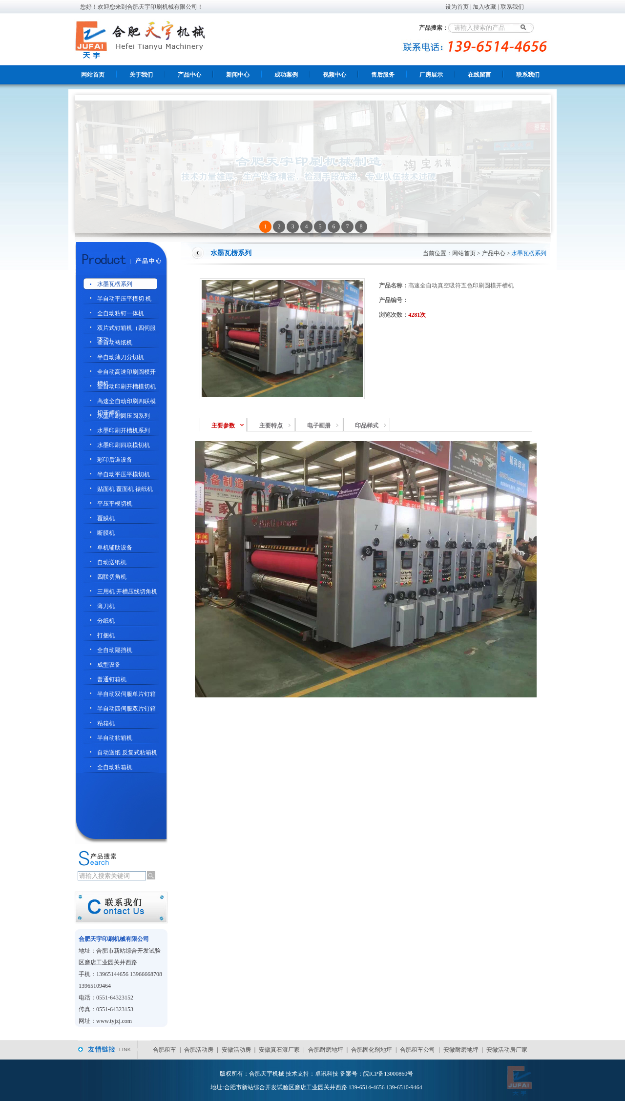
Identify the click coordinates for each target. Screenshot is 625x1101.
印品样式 (366, 425)
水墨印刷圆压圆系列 (123, 415)
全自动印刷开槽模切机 (126, 386)
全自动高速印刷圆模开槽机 (126, 373)
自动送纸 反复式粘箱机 (127, 752)
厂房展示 (431, 74)
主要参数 (223, 425)
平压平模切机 (114, 503)
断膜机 (106, 533)
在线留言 (479, 74)
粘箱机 (106, 723)
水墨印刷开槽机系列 (123, 430)
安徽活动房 (236, 1049)
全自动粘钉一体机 (120, 313)
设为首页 (457, 6)
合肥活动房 (198, 1049)
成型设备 (109, 664)
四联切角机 (111, 576)
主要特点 (271, 425)
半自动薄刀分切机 (120, 357)
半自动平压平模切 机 (124, 298)
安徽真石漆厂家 (279, 1049)
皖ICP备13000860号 (388, 1073)
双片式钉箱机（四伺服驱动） (126, 329)
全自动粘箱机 (114, 767)
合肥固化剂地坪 (371, 1049)
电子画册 (319, 425)
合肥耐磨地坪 (325, 1049)
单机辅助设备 (114, 547)
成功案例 (286, 74)
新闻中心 (238, 74)
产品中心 (189, 74)
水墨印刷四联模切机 (123, 445)
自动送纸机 (111, 562)
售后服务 (383, 74)
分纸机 (106, 620)
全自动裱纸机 (114, 342)
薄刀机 (106, 606)
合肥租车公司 (417, 1049)
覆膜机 (106, 518)
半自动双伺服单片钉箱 (126, 694)
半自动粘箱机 (114, 737)
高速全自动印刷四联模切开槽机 (126, 402)
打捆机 (106, 635)
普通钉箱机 (111, 679)
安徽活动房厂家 (506, 1049)
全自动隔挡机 (114, 650)
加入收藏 (484, 6)
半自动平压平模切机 (123, 474)
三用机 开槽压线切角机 (127, 591)
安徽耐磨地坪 (461, 1049)
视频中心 (334, 74)
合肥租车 (164, 1049)
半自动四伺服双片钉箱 (126, 708)
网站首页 (92, 74)
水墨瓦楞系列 (114, 284)
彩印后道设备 (114, 459)
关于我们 (141, 74)
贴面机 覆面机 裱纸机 (125, 489)
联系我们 (512, 6)
